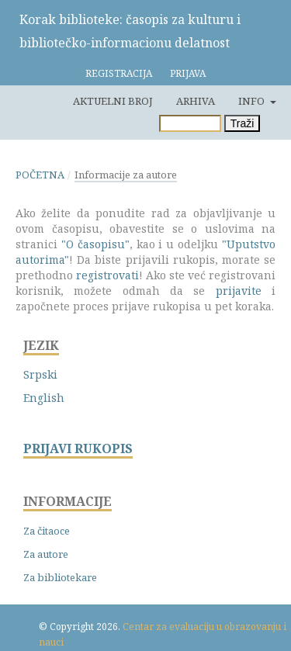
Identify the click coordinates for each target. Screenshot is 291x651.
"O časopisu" (95, 244)
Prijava (188, 73)
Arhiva (195, 101)
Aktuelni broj (113, 101)
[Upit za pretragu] (190, 123)
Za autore (45, 554)
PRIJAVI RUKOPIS (78, 449)
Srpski (40, 374)
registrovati (107, 275)
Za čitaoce (46, 531)
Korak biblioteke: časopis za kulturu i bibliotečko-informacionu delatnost (130, 31)
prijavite (239, 290)
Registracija (118, 73)
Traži (242, 123)
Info (252, 101)
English (43, 397)
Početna (40, 175)
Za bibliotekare (60, 577)
